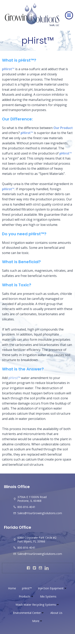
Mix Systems (48, 596)
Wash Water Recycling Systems (38, 604)
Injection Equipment (52, 588)
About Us (56, 613)
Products (26, 596)
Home (12, 588)
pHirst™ (27, 588)
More (37, 621)
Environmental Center (28, 613)
